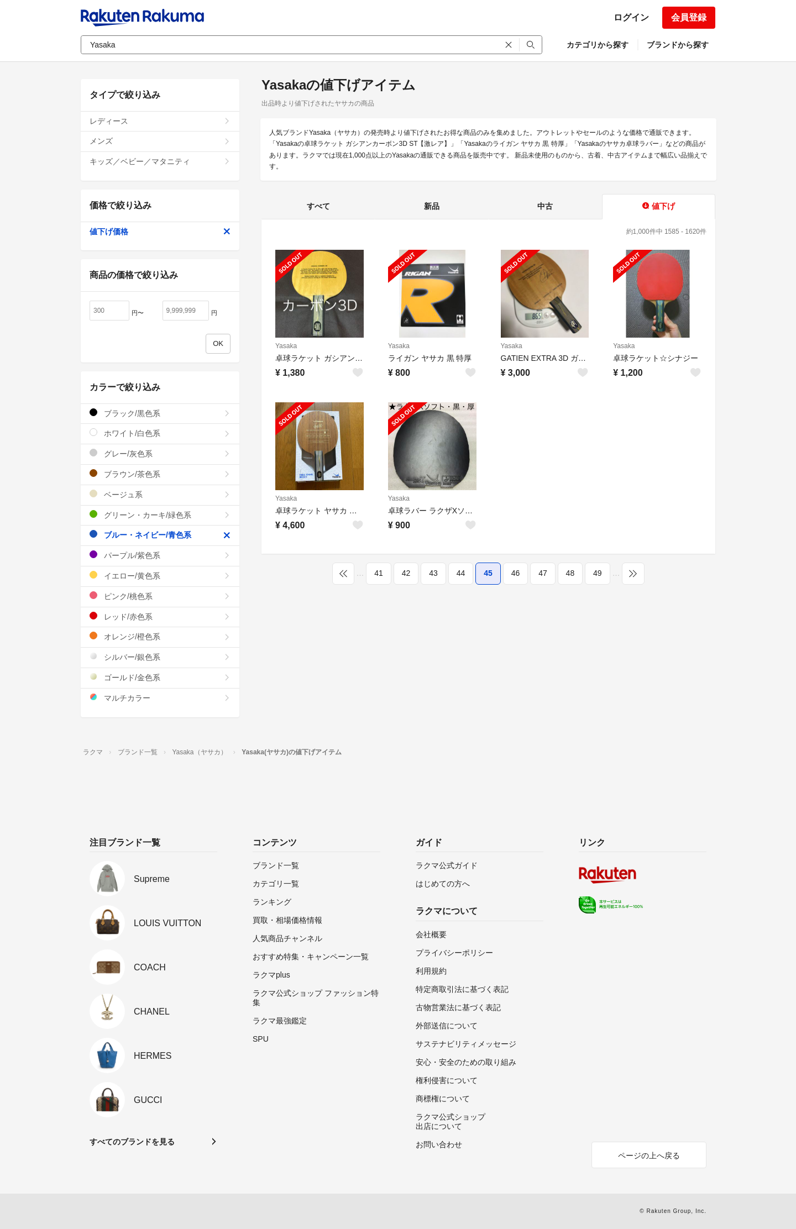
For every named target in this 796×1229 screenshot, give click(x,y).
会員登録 (688, 17)
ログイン (631, 17)
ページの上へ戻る (649, 1155)
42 (406, 573)
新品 (431, 206)
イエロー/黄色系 (160, 575)
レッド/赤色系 (160, 616)
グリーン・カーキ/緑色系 (160, 514)
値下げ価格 (160, 231)
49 (597, 573)
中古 (545, 206)
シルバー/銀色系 (160, 656)
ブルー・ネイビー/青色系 (160, 534)
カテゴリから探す (598, 44)
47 (542, 573)
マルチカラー (160, 697)
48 (570, 573)
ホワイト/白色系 (160, 433)
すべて (318, 206)
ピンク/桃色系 (160, 596)
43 (433, 573)
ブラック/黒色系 (160, 413)
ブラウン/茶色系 (160, 474)
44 (461, 573)
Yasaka (286, 346)
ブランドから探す (678, 44)
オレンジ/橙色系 (160, 636)
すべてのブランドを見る (132, 1141)
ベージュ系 (160, 494)
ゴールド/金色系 (160, 677)
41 (378, 573)
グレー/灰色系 (160, 453)
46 (515, 573)
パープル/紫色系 (160, 555)
